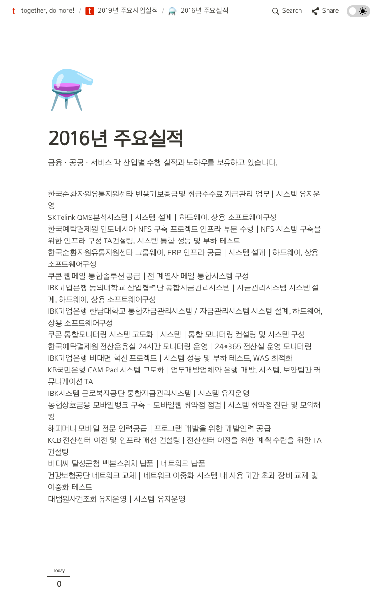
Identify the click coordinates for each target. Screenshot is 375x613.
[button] (42, 11)
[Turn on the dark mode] (358, 14)
